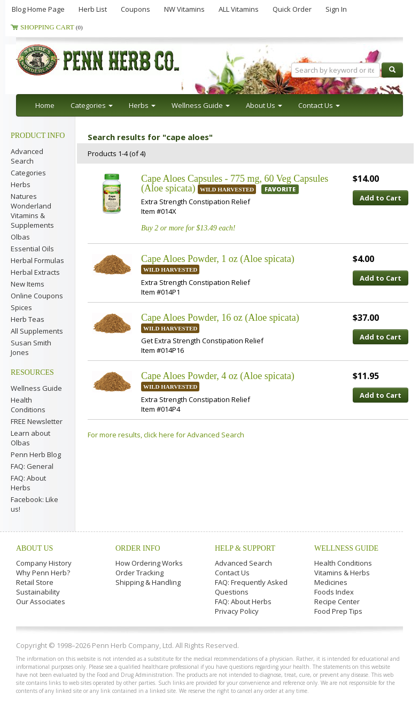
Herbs (20, 184)
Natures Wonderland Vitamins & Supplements (32, 210)
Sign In (336, 9)
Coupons (135, 9)
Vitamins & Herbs (342, 572)
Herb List (93, 9)
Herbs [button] (142, 105)
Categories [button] (92, 105)
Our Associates (40, 601)
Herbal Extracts (35, 272)
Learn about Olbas (30, 438)
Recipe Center (337, 601)
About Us (34, 548)
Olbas (20, 237)
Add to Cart (380, 198)
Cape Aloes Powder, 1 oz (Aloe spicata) (217, 258)
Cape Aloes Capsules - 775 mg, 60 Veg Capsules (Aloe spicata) (234, 183)
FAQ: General (32, 466)
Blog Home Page (38, 9)
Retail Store (34, 582)
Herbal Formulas (37, 260)
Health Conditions (28, 404)
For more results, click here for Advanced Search (166, 434)
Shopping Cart (51, 27)
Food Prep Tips (338, 611)
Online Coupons (37, 295)
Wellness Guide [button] (201, 105)
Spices (21, 307)
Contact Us (232, 572)
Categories (28, 173)
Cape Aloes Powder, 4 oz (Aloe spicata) (217, 376)
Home (45, 105)
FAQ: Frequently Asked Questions (251, 587)
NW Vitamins (184, 9)
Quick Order (292, 9)
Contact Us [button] (319, 105)
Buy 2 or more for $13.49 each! (188, 228)
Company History (44, 563)
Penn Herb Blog (36, 454)
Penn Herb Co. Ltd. (118, 59)
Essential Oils (32, 248)
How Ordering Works (149, 563)
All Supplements (37, 331)
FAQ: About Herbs (28, 482)
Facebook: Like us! (34, 504)
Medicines (330, 582)
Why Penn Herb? (43, 572)
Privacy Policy (237, 611)
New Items (27, 284)
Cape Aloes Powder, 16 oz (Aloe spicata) (220, 317)
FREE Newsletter (37, 421)
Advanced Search (27, 156)
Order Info (137, 548)
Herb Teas (27, 319)
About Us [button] (264, 105)
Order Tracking (139, 572)
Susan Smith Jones (31, 347)
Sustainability (38, 592)
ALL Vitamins (239, 9)
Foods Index (334, 592)
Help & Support (245, 548)
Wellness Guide (36, 388)
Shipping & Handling (148, 582)
